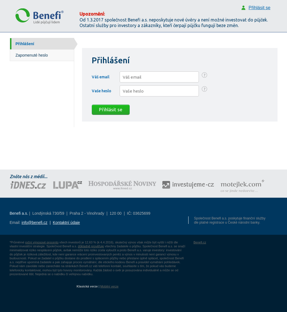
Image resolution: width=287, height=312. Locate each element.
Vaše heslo (101, 91)
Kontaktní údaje (66, 222)
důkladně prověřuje (91, 246)
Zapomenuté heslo (32, 55)
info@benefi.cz (34, 222)
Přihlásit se (110, 109)
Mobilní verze (109, 286)
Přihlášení (25, 44)
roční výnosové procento (42, 242)
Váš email (100, 77)
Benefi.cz (200, 242)
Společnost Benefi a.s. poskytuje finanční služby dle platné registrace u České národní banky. (230, 220)
